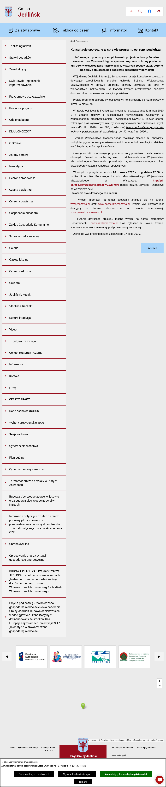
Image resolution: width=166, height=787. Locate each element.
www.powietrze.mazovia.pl (114, 203)
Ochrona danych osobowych (34, 774)
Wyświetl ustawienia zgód (77, 774)
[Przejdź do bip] (130, 11)
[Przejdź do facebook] (149, 11)
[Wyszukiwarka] (140, 11)
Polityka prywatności (145, 747)
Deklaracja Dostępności (122, 747)
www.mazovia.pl (80, 203)
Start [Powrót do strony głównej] (73, 41)
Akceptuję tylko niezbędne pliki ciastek (126, 774)
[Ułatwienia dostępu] (159, 11)
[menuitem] (34, 46)
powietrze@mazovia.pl (104, 223)
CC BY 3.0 (48, 750)
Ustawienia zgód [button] (118, 755)
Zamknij (83, 781)
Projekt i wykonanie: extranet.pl (24, 747)
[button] (159, 780)
